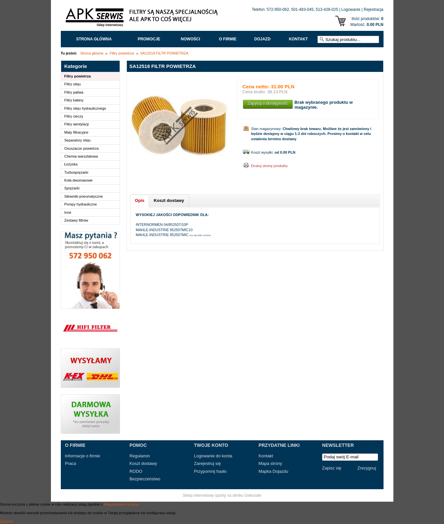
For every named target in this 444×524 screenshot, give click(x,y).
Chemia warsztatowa (81, 156)
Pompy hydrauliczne (80, 204)
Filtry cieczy (73, 116)
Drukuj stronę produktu (269, 166)
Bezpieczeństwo (144, 478)
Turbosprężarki (76, 172)
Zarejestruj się (207, 463)
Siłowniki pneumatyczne (83, 196)
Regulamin (139, 455)
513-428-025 (327, 9)
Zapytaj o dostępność (267, 103)
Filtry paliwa (73, 92)
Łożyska (71, 164)
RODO (135, 471)
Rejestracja (373, 9)
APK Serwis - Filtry (143, 19)
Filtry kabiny (74, 100)
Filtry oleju (72, 84)
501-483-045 (302, 9)
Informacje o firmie (82, 455)
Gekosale (253, 495)
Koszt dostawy (143, 463)
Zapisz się (331, 468)
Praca (70, 463)
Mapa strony (270, 463)
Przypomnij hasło (210, 471)
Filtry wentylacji (76, 124)
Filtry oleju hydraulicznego (85, 108)
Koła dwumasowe (78, 180)
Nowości (190, 39)
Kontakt (298, 39)
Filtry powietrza (121, 53)
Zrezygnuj (366, 468)
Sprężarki (72, 188)
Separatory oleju (77, 140)
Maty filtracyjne (76, 132)
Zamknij (6, 521)
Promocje (149, 39)
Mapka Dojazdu (273, 471)
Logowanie (351, 9)
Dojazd (262, 39)
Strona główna (94, 39)
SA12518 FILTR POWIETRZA (164, 53)
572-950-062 (278, 9)
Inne (67, 212)
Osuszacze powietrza (81, 148)
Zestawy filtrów (76, 220)
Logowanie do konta (213, 455)
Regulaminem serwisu (121, 504)
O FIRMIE (227, 39)
